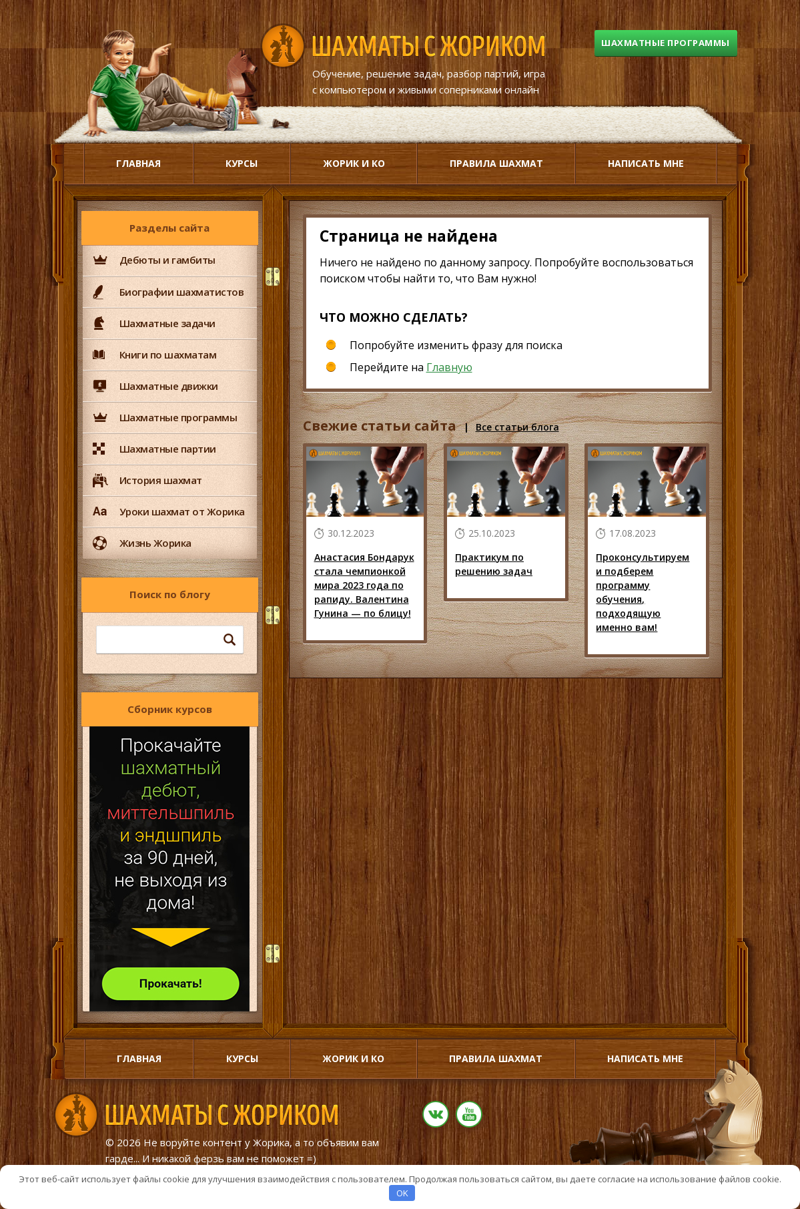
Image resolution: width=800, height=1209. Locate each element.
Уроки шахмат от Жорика (182, 511)
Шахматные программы (658, 44)
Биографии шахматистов (181, 291)
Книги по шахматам (168, 354)
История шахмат (160, 480)
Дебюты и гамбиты (167, 259)
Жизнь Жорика (155, 542)
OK (402, 1193)
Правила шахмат (496, 163)
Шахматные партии (167, 448)
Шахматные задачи (167, 323)
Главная (138, 163)
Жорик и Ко (354, 163)
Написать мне (646, 163)
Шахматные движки (168, 386)
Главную (449, 367)
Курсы (242, 163)
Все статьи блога (517, 427)
